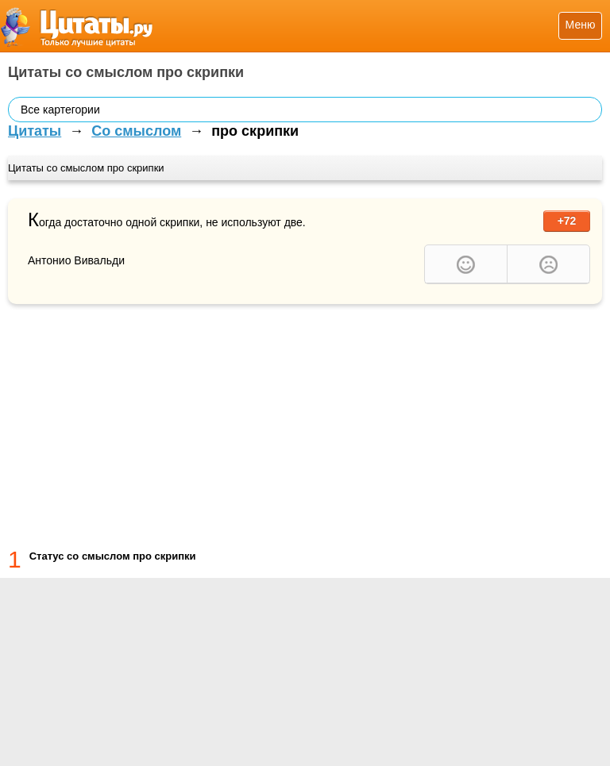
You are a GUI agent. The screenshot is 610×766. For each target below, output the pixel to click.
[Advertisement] (305, 423)
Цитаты (34, 131)
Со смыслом (136, 131)
